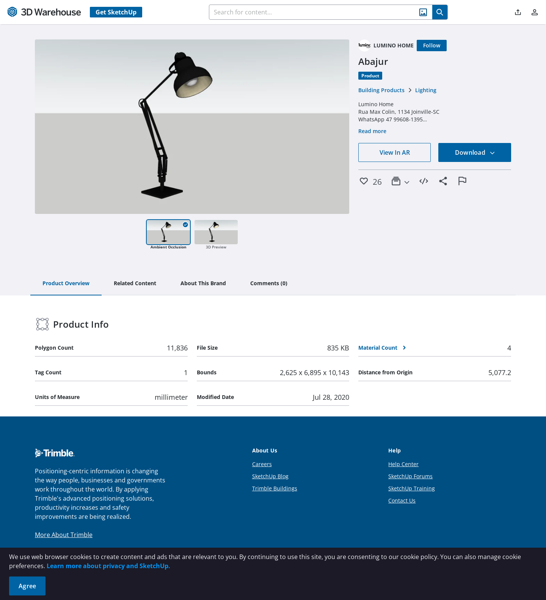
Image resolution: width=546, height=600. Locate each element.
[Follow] (432, 45)
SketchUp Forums (410, 476)
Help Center (403, 464)
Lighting (425, 90)
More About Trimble (64, 535)
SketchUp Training (411, 488)
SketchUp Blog (270, 476)
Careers (262, 464)
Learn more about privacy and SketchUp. (108, 566)
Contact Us (402, 500)
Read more (372, 131)
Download (475, 152)
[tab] (66, 283)
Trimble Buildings (274, 488)
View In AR (395, 152)
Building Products (381, 90)
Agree (27, 586)
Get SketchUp (116, 12)
